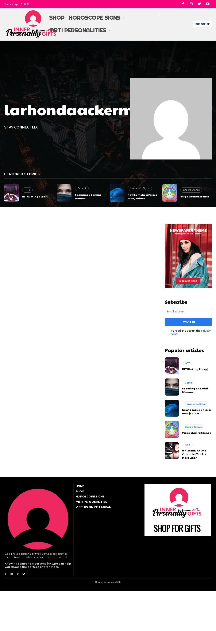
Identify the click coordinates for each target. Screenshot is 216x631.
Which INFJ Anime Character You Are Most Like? (194, 453)
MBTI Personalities (91, 501)
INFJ (187, 444)
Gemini (82, 188)
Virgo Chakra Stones (194, 196)
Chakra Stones (191, 189)
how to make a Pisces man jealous (142, 196)
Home (80, 485)
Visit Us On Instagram (94, 506)
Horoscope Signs (139, 188)
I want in (188, 321)
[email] (188, 311)
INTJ (27, 189)
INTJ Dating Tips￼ (35, 196)
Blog (80, 491)
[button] (159, 14)
